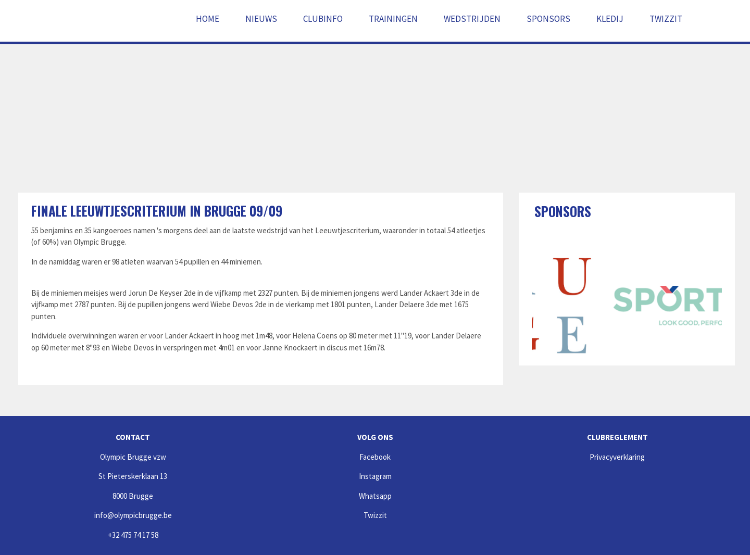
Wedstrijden (472, 18)
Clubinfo (323, 18)
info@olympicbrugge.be (133, 515)
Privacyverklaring (617, 457)
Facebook (375, 457)
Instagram (375, 476)
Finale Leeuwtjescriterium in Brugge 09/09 (156, 210)
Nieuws (261, 18)
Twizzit (665, 18)
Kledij (609, 18)
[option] (568, 306)
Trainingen (393, 18)
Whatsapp (375, 496)
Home (207, 18)
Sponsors (548, 18)
